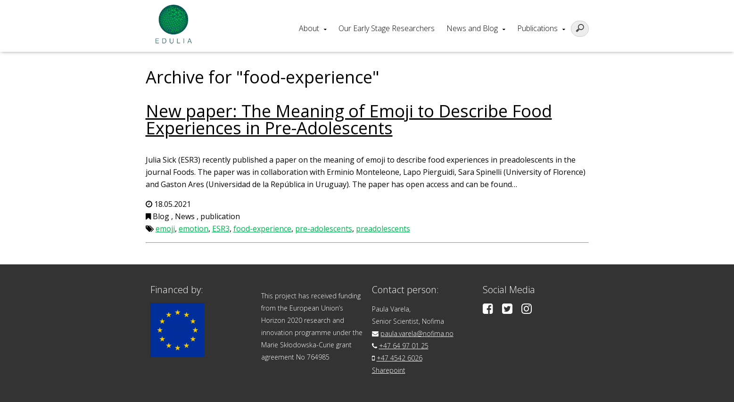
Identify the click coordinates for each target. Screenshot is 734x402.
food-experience (262, 228)
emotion (193, 228)
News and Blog (472, 28)
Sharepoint (388, 370)
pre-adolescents (323, 228)
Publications (537, 28)
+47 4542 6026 (399, 357)
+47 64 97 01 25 (404, 345)
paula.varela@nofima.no (417, 333)
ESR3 (221, 228)
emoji (165, 228)
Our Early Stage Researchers (386, 28)
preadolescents (383, 228)
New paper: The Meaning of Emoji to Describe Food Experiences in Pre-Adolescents (349, 119)
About (309, 28)
